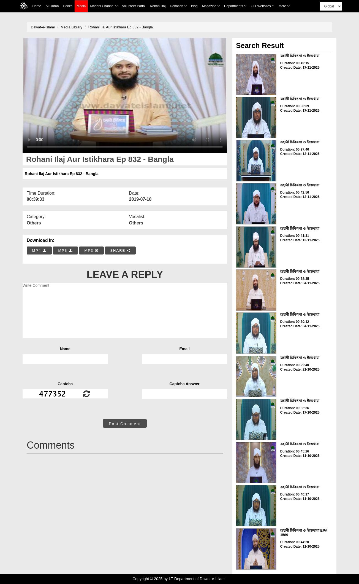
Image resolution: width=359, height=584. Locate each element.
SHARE (120, 250)
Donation (178, 6)
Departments (235, 6)
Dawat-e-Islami (43, 27)
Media (81, 6)
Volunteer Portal (133, 6)
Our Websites (262, 6)
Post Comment (125, 424)
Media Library (71, 27)
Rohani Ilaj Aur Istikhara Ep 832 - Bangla (120, 27)
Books (67, 6)
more (284, 6)
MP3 (65, 250)
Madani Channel (104, 6)
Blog (194, 6)
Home (36, 6)
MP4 (39, 250)
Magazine (211, 6)
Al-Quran (52, 6)
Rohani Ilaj (158, 6)
